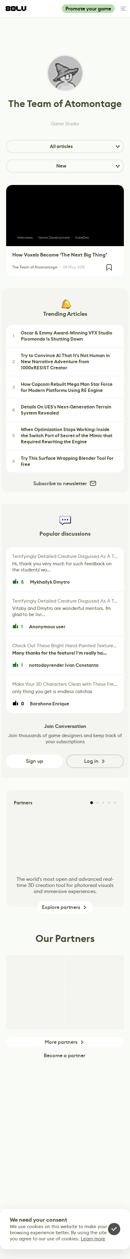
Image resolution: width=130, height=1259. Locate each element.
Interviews (25, 237)
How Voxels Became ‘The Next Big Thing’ (59, 255)
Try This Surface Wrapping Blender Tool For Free (61, 461)
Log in (91, 761)
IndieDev (82, 237)
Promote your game (88, 9)
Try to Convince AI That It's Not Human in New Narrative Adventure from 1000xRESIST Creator (60, 362)
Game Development (54, 237)
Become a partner (64, 1055)
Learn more (93, 1239)
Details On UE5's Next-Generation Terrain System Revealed (60, 410)
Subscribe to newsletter (65, 483)
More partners (61, 1042)
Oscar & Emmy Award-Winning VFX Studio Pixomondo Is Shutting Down (61, 336)
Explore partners (61, 907)
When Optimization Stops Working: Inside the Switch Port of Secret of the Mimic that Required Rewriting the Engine (61, 435)
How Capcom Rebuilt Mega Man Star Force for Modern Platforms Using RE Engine (61, 387)
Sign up (34, 761)
